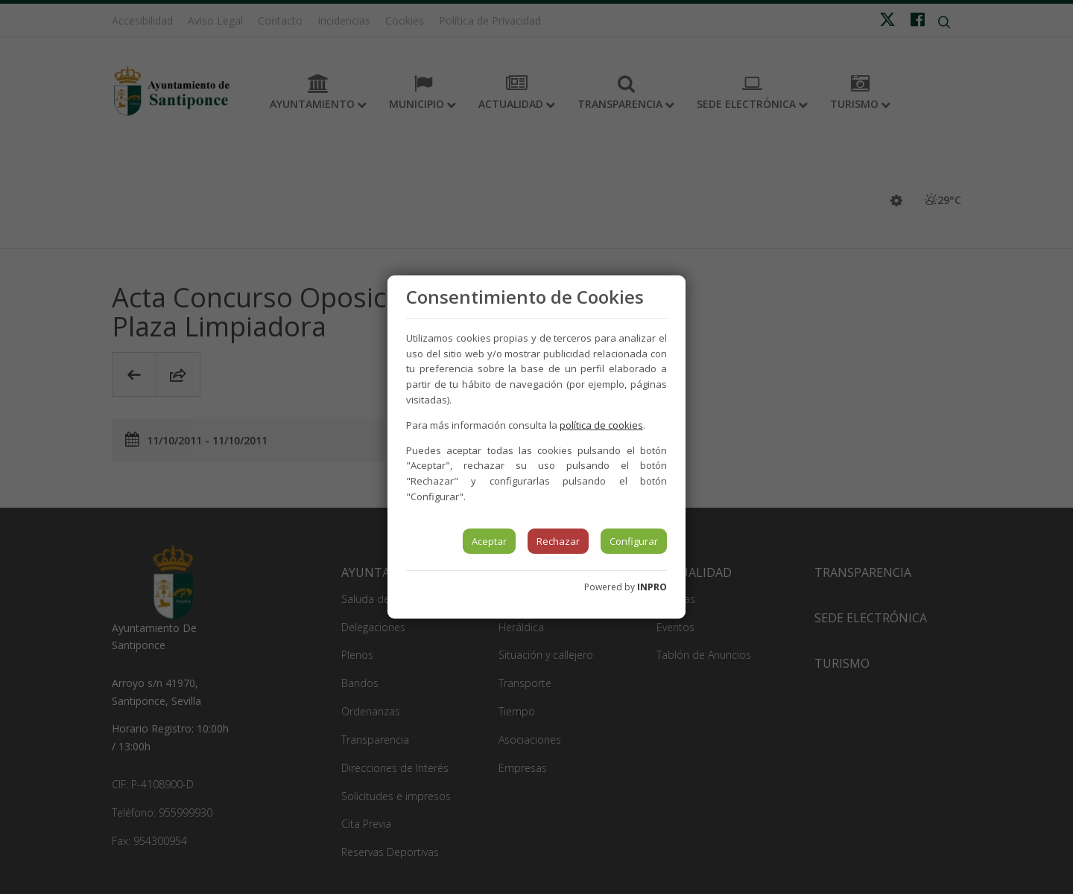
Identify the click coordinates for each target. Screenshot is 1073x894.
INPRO (652, 587)
